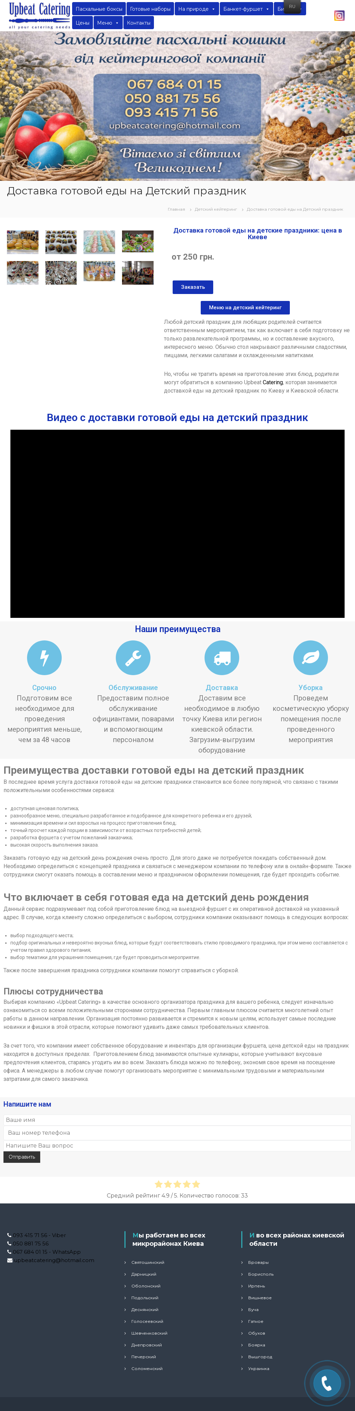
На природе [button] (197, 9)
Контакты (138, 23)
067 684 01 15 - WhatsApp (46, 1252)
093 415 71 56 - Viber (38, 1235)
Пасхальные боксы (99, 9)
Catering (273, 382)
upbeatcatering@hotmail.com (53, 1260)
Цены (82, 23)
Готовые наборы (150, 9)
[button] (193, 287)
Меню (108, 23)
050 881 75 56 (30, 1243)
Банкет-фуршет (246, 9)
